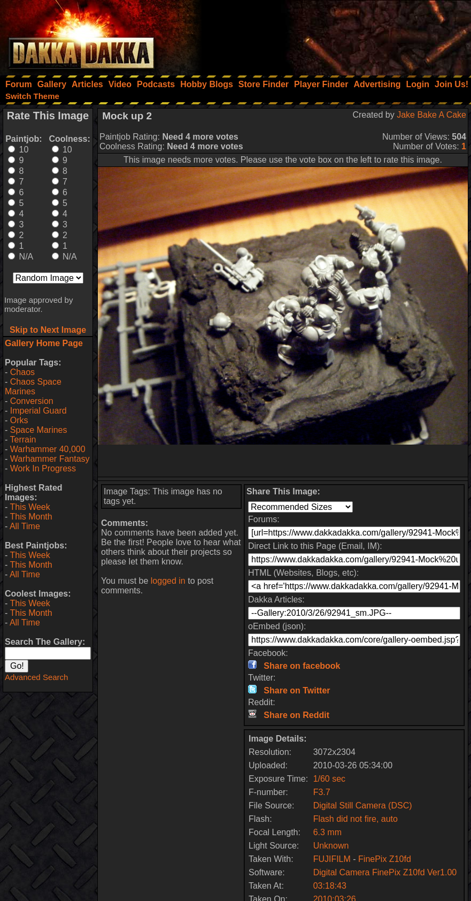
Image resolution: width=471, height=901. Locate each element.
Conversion (31, 401)
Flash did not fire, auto (355, 818)
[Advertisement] (327, 35)
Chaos (22, 372)
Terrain (23, 439)
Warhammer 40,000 (48, 449)
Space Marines (38, 429)
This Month (31, 516)
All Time (25, 526)
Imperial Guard (38, 410)
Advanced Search (36, 677)
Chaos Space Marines (33, 386)
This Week (30, 506)
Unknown (331, 845)
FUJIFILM (332, 859)
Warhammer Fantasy (50, 458)
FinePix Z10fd (384, 859)
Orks (19, 420)
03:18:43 (329, 885)
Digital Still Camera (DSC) (362, 805)
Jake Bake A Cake (431, 114)
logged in (168, 580)
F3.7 (321, 792)
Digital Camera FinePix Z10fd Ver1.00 (385, 872)
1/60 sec (329, 778)
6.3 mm (327, 832)
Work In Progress (43, 468)
